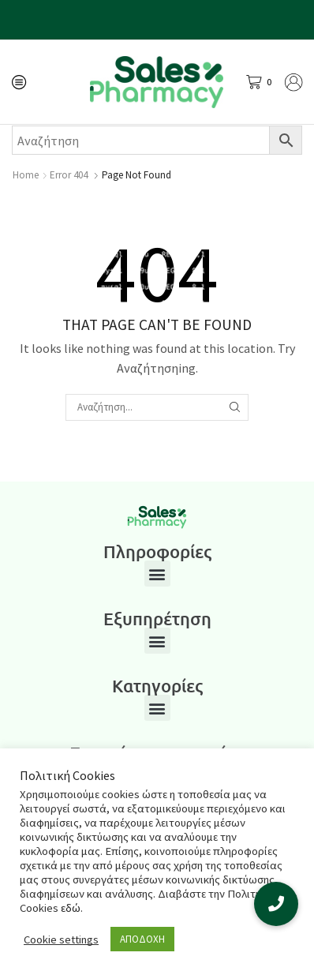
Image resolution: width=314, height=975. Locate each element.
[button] (157, 574)
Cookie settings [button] (61, 939)
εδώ (70, 908)
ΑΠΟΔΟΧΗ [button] (142, 939)
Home (26, 175)
